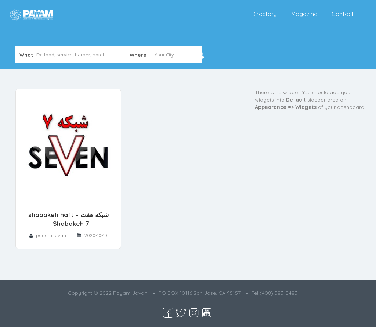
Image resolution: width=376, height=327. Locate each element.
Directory (264, 14)
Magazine (304, 14)
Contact (343, 14)
